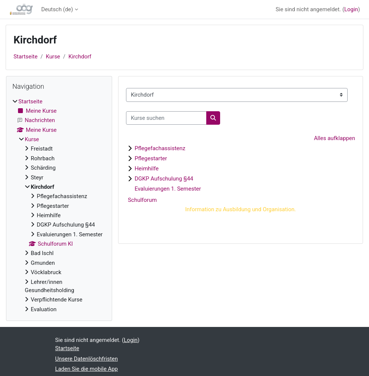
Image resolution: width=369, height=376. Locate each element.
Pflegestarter (151, 158)
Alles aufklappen (334, 138)
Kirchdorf (79, 56)
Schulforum (142, 200)
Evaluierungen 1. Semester (168, 188)
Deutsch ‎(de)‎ (57, 9)
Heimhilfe (147, 168)
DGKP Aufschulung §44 (164, 178)
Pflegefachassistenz (160, 148)
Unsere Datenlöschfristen (86, 358)
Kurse (53, 56)
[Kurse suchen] (166, 118)
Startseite (26, 56)
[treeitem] (59, 205)
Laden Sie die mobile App (86, 369)
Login (351, 9)
